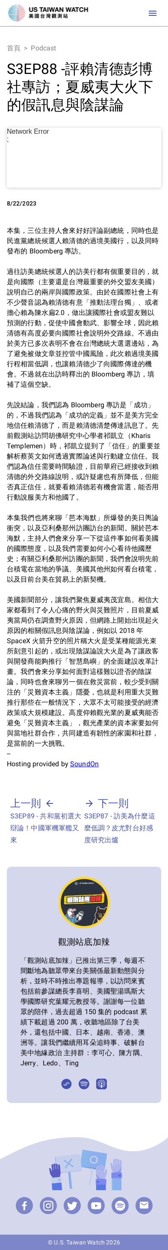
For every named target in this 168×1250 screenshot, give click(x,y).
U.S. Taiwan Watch (79, 1242)
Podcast (43, 48)
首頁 (14, 48)
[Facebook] (24, 1206)
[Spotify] (84, 1084)
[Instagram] (48, 1206)
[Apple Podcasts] (101, 1084)
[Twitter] (72, 1206)
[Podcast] (120, 1206)
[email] (144, 1206)
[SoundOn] (66, 1084)
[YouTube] (96, 1206)
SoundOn (84, 764)
